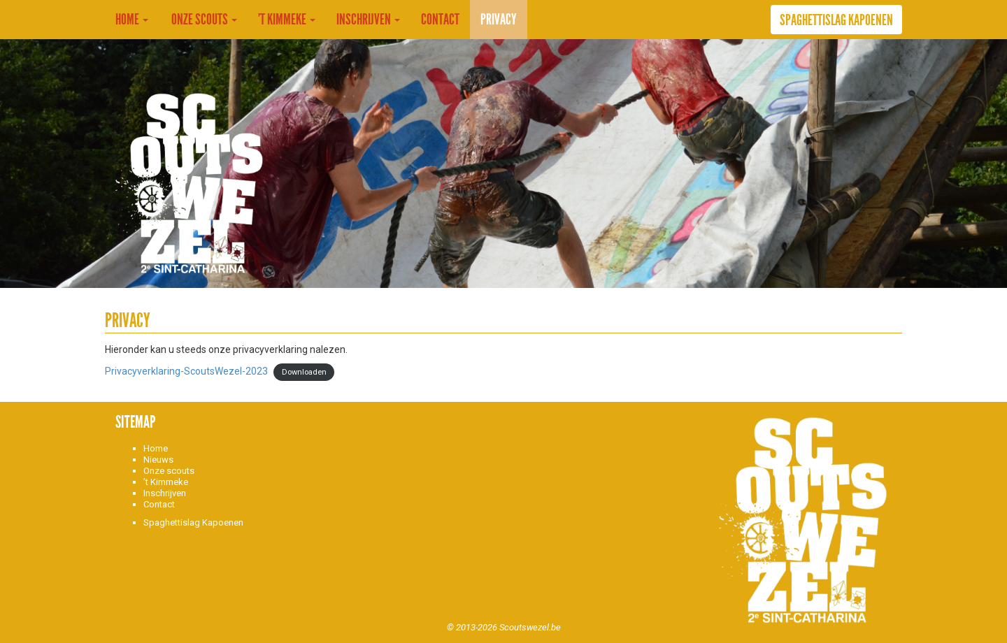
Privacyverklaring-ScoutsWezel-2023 (186, 371)
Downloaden (304, 372)
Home (131, 19)
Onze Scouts (203, 19)
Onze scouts (168, 470)
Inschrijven (368, 19)
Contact (440, 19)
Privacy (498, 19)
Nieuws (158, 459)
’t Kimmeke (286, 19)
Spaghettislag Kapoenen (836, 20)
